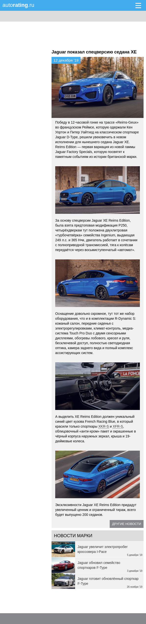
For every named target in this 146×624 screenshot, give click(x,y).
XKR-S (103, 426)
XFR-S (118, 426)
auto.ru (18, 5)
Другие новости (126, 524)
